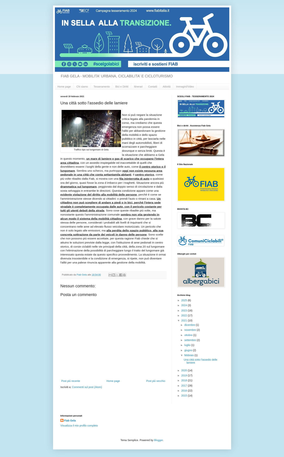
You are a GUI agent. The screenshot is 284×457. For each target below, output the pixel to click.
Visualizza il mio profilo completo (79, 425)
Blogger (158, 440)
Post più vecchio (155, 380)
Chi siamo (82, 86)
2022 (184, 315)
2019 (184, 375)
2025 (184, 300)
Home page (64, 86)
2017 (184, 385)
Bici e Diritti (121, 86)
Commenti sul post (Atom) (87, 387)
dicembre (190, 324)
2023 (184, 310)
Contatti (152, 86)
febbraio (189, 355)
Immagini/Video (185, 86)
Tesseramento (101, 86)
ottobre (188, 335)
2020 (184, 370)
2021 (184, 320)
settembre (190, 340)
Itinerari (138, 86)
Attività (166, 86)
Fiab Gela (70, 420)
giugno (188, 350)
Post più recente (70, 380)
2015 (184, 395)
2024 (184, 305)
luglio (187, 345)
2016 (184, 390)
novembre (190, 329)
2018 (184, 380)
